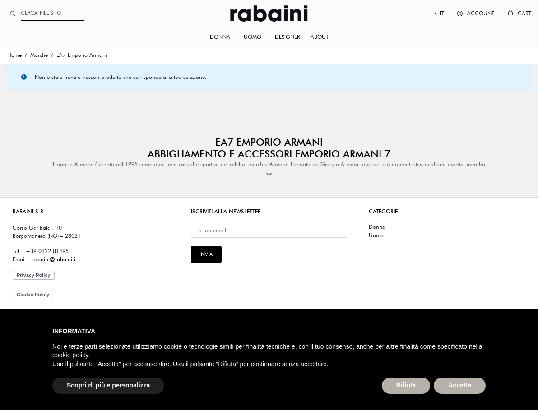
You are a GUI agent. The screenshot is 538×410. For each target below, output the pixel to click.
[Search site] (12, 13)
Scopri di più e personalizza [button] (108, 385)
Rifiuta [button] (406, 385)
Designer (287, 36)
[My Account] (475, 13)
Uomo (252, 36)
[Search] (52, 13)
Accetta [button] (459, 385)
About (320, 36)
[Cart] (519, 13)
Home (14, 54)
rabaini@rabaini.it (54, 259)
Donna (220, 36)
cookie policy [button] (70, 355)
